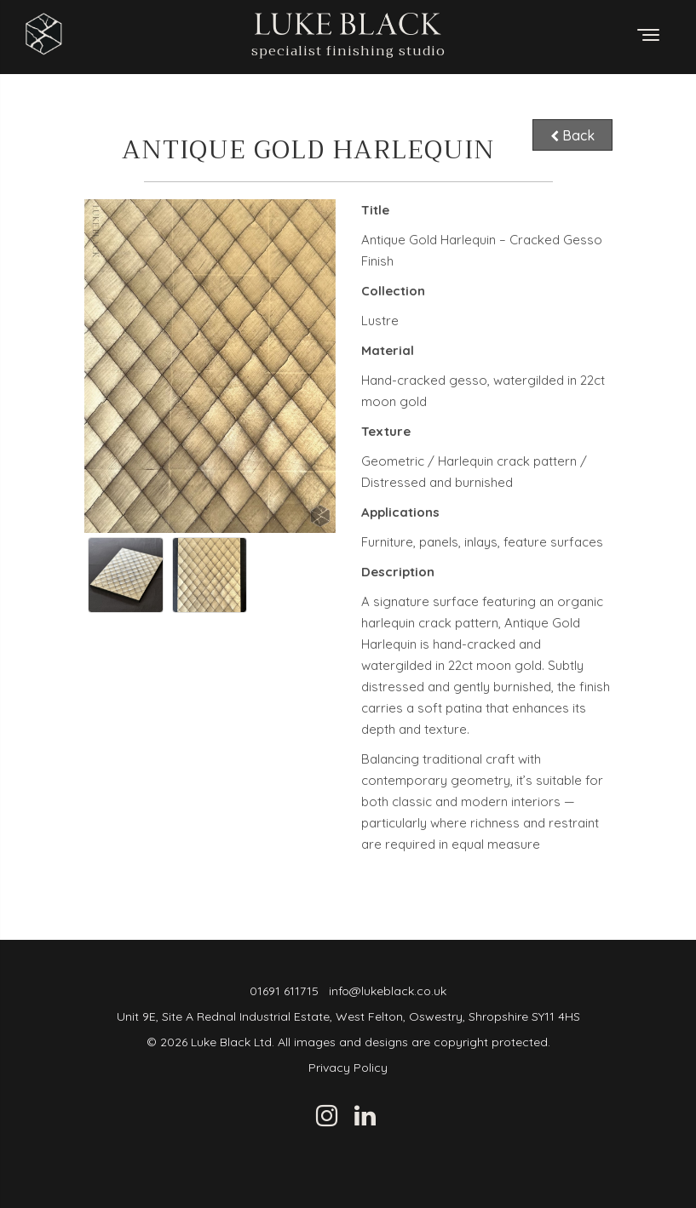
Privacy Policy (348, 1067)
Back (572, 134)
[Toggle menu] (648, 35)
